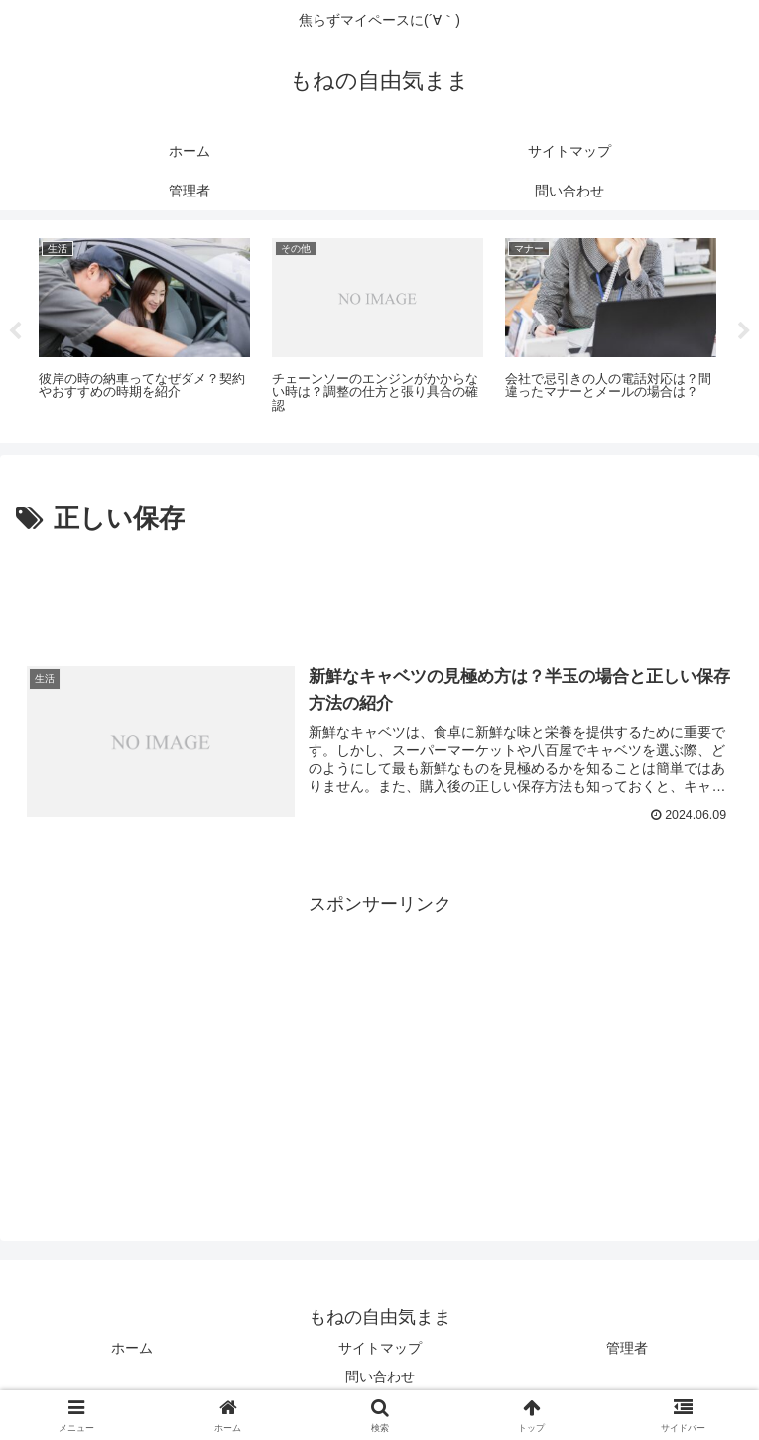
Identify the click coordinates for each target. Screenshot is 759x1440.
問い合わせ (380, 1376)
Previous (15, 331)
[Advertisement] (379, 596)
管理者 (627, 1348)
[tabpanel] (144, 328)
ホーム (132, 1348)
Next (744, 331)
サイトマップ (380, 1348)
